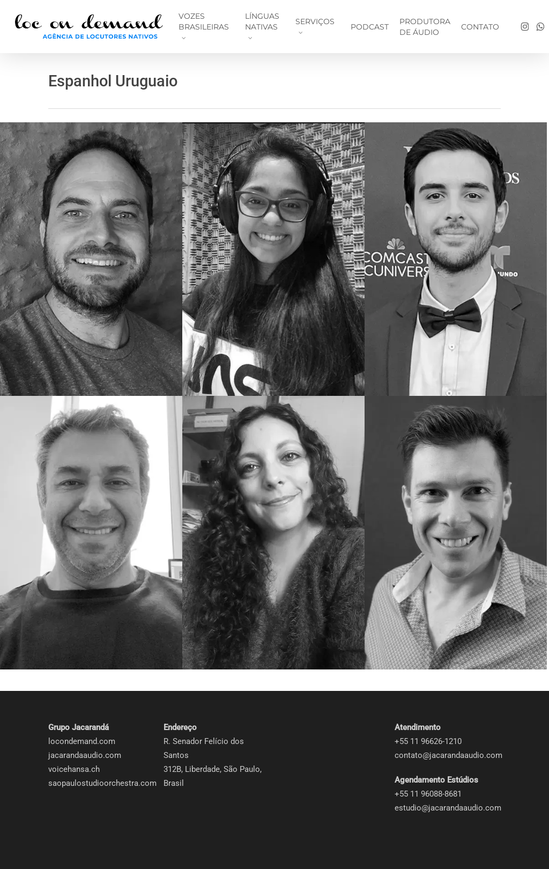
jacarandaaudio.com (84, 755)
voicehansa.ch (74, 769)
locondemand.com (81, 741)
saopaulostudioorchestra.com (102, 783)
